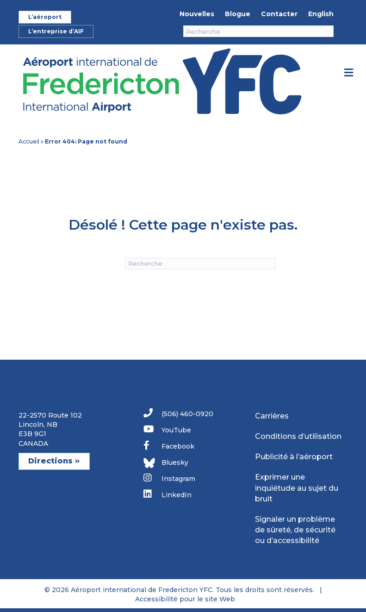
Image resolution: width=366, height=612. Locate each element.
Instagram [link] (169, 478)
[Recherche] (258, 31)
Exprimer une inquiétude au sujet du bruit (296, 488)
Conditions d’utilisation (298, 436)
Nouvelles (197, 14)
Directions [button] (54, 460)
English (321, 14)
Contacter (279, 14)
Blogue (237, 14)
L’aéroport (45, 16)
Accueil (29, 141)
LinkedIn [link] (167, 494)
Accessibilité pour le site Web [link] (185, 599)
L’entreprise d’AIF (56, 31)
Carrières (272, 416)
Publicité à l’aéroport (294, 456)
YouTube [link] (167, 429)
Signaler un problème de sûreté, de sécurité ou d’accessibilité (295, 530)
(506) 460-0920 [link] (178, 413)
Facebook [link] (168, 445)
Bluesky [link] (165, 463)
